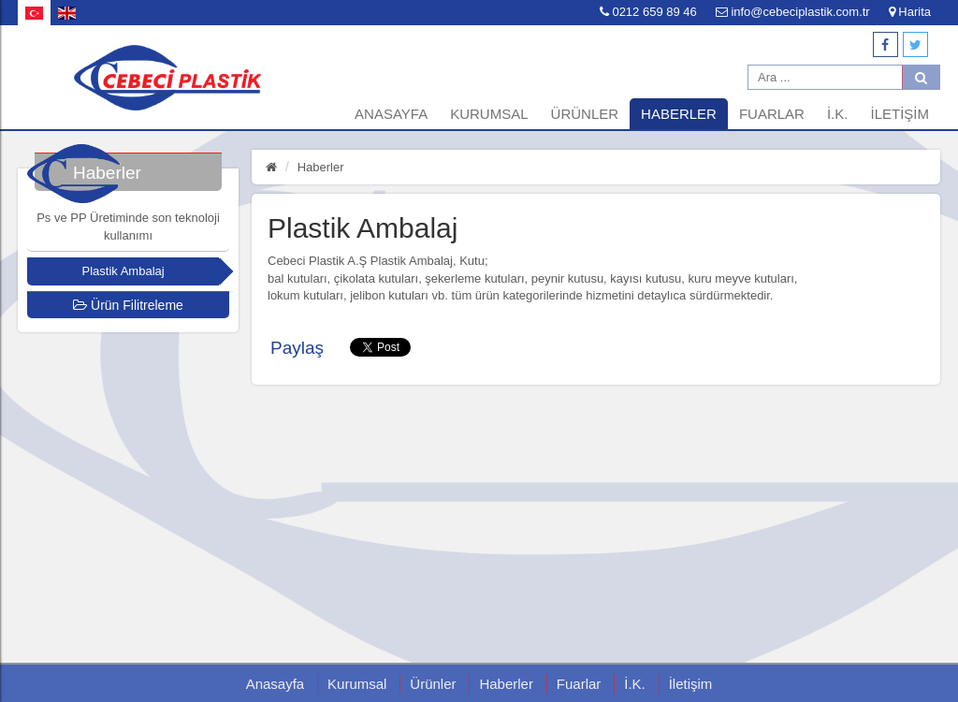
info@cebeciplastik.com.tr (793, 12)
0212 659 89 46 (648, 12)
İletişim (899, 114)
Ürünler (585, 114)
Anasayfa (391, 114)
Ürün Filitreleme (128, 305)
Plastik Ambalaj (123, 271)
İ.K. (838, 114)
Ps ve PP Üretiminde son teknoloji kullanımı (128, 226)
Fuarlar (772, 114)
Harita (910, 12)
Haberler (679, 114)
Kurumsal (489, 114)
